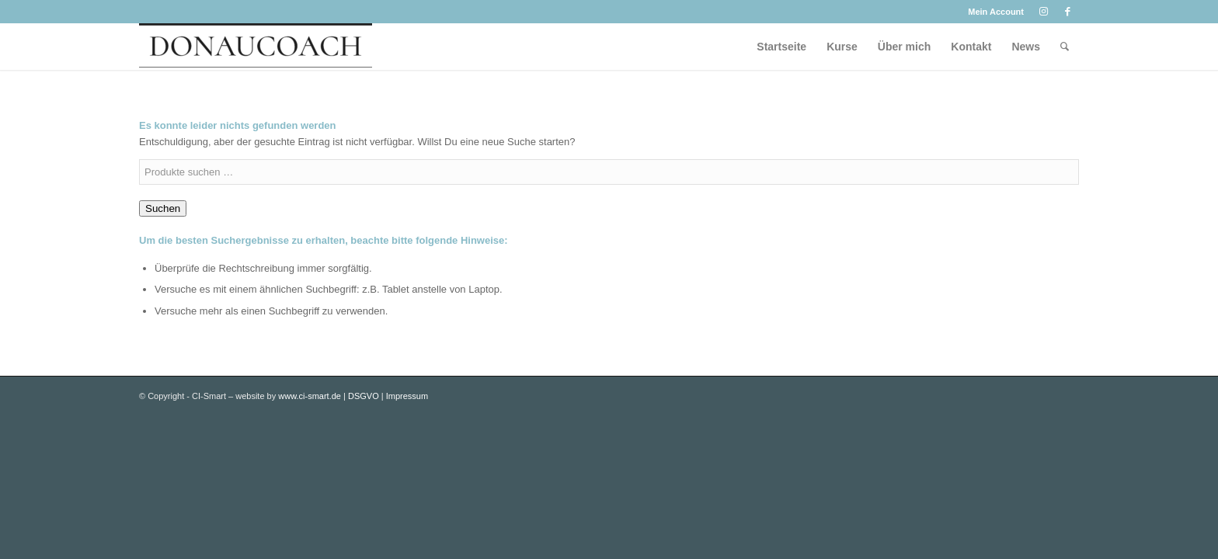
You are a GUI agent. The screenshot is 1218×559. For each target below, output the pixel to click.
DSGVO (363, 396)
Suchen (162, 208)
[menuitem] (992, 12)
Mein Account (996, 11)
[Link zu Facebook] (1067, 11)
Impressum (407, 396)
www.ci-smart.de (309, 396)
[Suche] (1064, 46)
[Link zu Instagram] (1043, 11)
